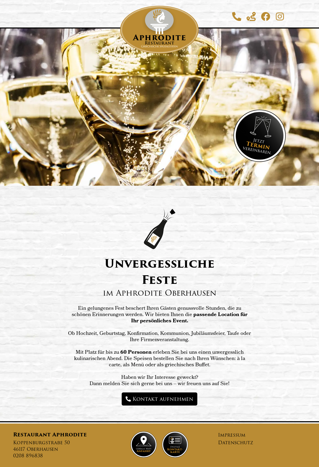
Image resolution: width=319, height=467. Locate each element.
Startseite (76, 188)
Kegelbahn (241, 188)
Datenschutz (235, 442)
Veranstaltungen (183, 188)
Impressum (231, 435)
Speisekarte (123, 188)
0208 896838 (28, 455)
